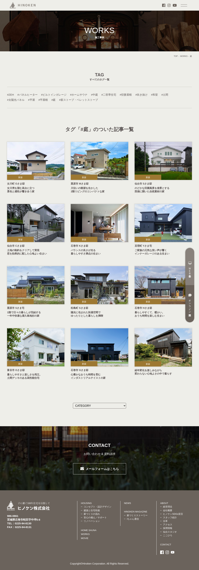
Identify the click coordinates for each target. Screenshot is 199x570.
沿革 (165, 521)
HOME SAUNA (88, 530)
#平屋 (31, 99)
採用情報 (167, 528)
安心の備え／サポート (95, 517)
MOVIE (84, 538)
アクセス (167, 524)
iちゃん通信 (133, 519)
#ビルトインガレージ (54, 94)
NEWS (127, 503)
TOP (176, 56)
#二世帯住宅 (108, 94)
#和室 (154, 94)
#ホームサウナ (78, 94)
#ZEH (10, 94)
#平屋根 (43, 99)
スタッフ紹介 (170, 517)
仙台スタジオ (170, 532)
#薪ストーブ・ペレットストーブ (78, 99)
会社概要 (167, 510)
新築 (20, 177)
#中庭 (94, 94)
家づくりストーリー (137, 515)
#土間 (164, 94)
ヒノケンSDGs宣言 (173, 514)
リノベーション (92, 521)
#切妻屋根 (126, 94)
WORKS (184, 56)
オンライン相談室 (190, 303)
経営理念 (167, 506)
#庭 (53, 99)
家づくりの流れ (92, 514)
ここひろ (167, 535)
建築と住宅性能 (92, 510)
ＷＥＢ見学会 (190, 267)
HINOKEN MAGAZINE (135, 511)
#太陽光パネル (15, 99)
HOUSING (86, 503)
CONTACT (165, 544)
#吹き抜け (141, 94)
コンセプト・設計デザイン (97, 506)
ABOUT (164, 503)
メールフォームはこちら (102, 469)
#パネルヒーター (27, 94)
